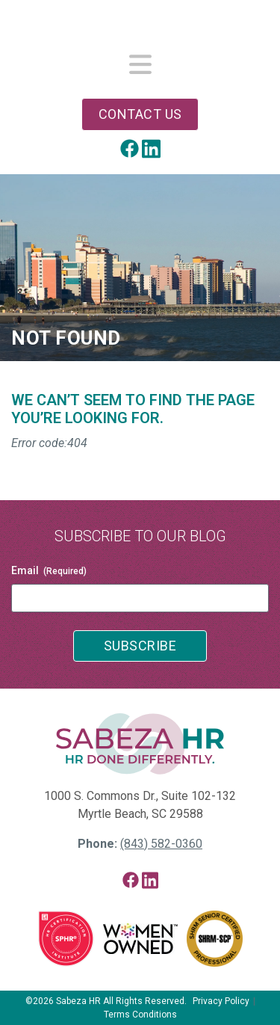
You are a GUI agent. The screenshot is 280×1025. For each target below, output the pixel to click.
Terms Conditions (140, 1014)
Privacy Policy (221, 1001)
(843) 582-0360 (161, 844)
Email (49, 571)
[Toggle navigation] (140, 65)
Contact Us (140, 114)
